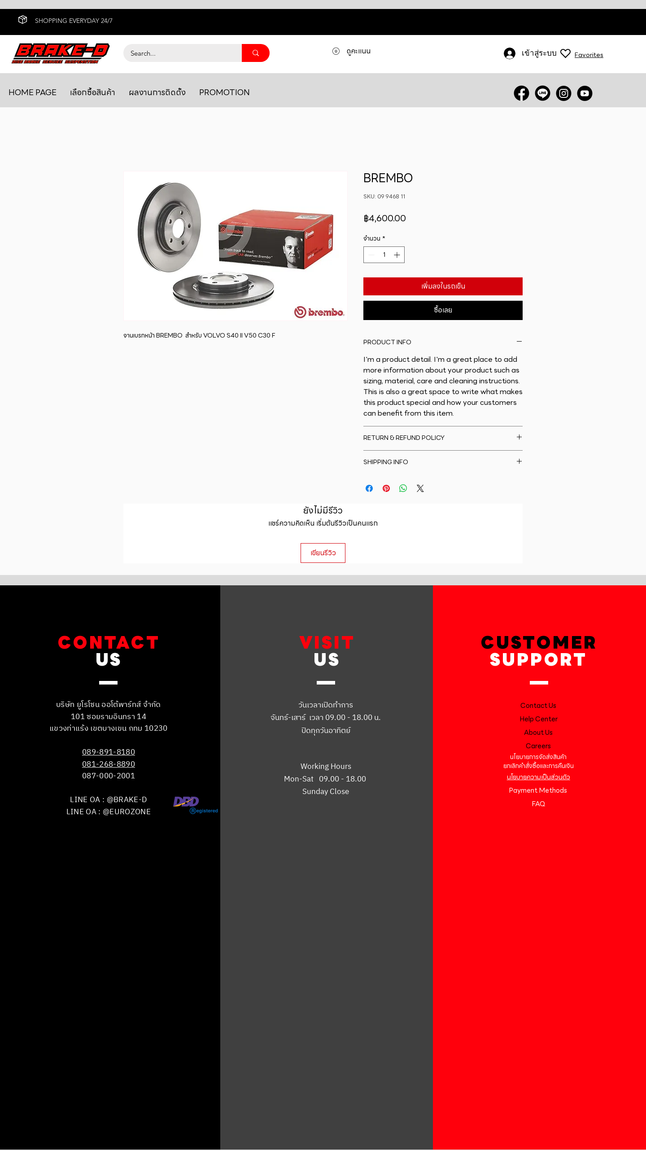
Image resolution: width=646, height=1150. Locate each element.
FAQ (539, 804)
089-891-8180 (108, 752)
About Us (538, 732)
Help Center (538, 719)
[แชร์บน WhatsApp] (403, 488)
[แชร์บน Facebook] (369, 488)
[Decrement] (370, 255)
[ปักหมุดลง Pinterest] (386, 488)
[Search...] (177, 53)
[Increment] (397, 255)
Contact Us (538, 705)
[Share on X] (420, 488)
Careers (538, 746)
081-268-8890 (108, 764)
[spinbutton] (384, 255)
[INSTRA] (563, 93)
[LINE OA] (542, 93)
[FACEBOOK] (521, 93)
